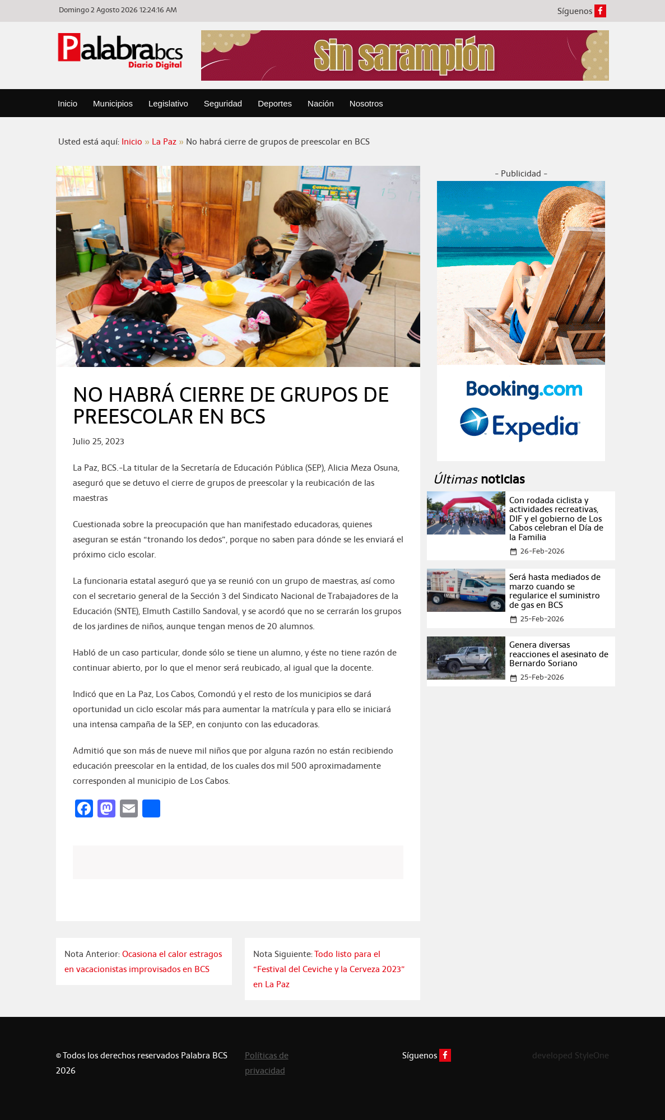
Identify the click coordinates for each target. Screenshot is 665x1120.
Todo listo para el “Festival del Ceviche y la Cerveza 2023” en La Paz (329, 969)
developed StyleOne (570, 1055)
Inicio (67, 103)
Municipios (113, 103)
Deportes (275, 103)
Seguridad (223, 103)
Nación (321, 103)
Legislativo (168, 103)
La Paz (164, 141)
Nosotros (366, 103)
